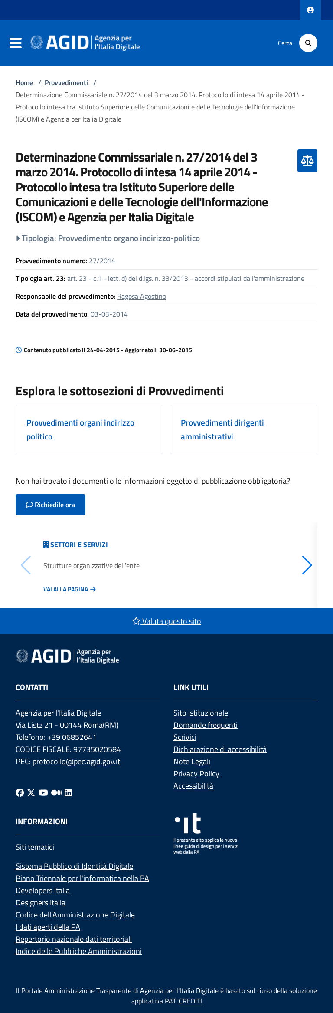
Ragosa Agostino (141, 296)
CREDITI (190, 1001)
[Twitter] (31, 792)
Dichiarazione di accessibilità (220, 749)
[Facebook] (20, 792)
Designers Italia (40, 902)
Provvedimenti (66, 82)
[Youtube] (43, 792)
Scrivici (184, 737)
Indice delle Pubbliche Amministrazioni (79, 951)
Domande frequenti (205, 725)
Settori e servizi (79, 544)
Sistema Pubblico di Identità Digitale (74, 866)
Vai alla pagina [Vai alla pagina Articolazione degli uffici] (65, 589)
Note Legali (191, 761)
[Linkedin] (68, 792)
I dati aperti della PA (48, 927)
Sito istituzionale (200, 713)
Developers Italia (43, 890)
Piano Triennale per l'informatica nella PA (82, 878)
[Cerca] (308, 43)
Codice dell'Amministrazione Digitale (75, 915)
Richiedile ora (50, 504)
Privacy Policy (196, 773)
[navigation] (15, 43)
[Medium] (56, 792)
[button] (307, 565)
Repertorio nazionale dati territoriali (74, 939)
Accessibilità (193, 786)
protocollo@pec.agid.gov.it (76, 761)
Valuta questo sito (166, 621)
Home (24, 82)
